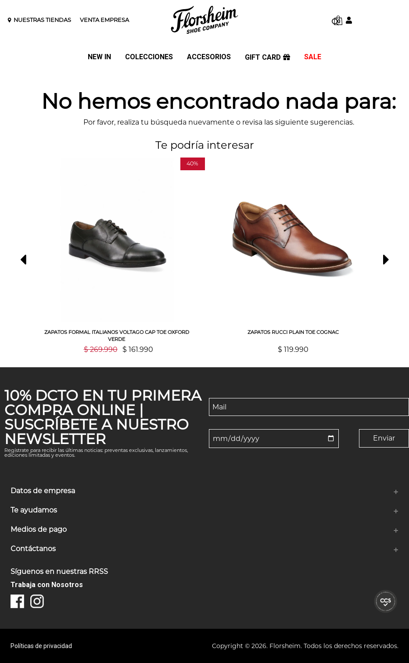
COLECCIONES (149, 57)
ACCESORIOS (209, 57)
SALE (312, 57)
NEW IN (99, 57)
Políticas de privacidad (41, 645)
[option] (117, 255)
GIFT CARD (267, 57)
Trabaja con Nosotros (47, 585)
